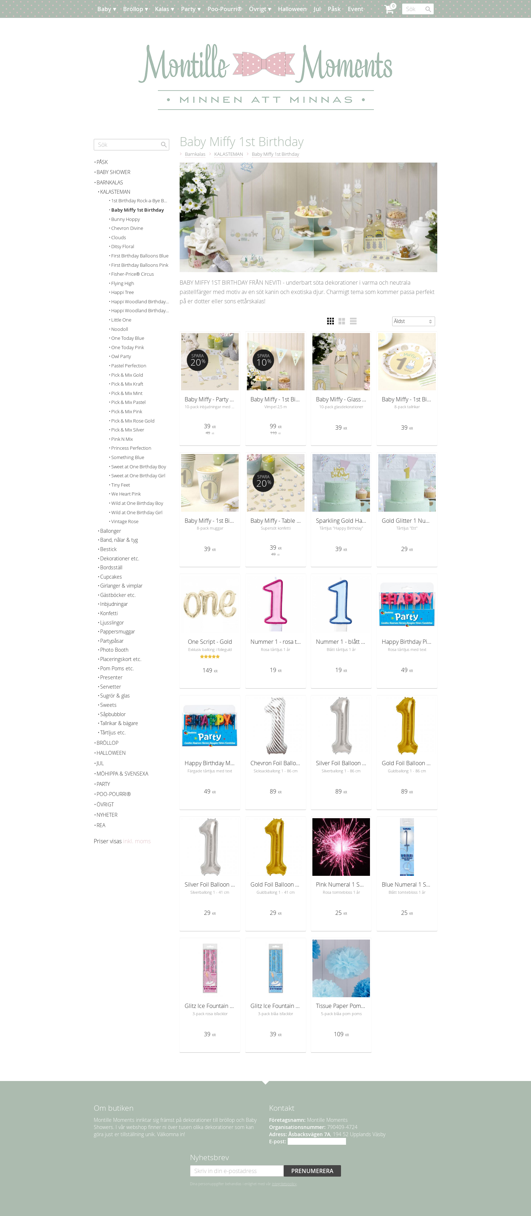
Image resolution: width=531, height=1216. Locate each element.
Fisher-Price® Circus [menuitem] (132, 274)
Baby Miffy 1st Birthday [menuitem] (137, 210)
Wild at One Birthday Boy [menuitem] (137, 503)
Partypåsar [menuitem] (111, 640)
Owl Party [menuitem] (121, 356)
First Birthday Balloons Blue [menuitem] (140, 256)
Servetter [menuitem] (110, 686)
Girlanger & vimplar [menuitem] (121, 585)
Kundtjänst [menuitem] (147, 27)
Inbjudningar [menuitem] (114, 603)
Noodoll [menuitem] (119, 329)
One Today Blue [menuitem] (127, 338)
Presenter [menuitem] (111, 677)
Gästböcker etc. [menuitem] (118, 595)
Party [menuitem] (188, 9)
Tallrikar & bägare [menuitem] (119, 723)
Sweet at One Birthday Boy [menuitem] (138, 467)
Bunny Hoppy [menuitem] (125, 219)
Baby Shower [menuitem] (113, 172)
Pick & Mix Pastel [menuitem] (128, 402)
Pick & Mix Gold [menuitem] (127, 375)
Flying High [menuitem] (122, 283)
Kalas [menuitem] (162, 9)
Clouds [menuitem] (118, 238)
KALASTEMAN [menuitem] (115, 191)
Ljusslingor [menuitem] (112, 622)
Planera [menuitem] (114, 27)
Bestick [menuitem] (108, 549)
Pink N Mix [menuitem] (122, 439)
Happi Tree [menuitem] (122, 292)
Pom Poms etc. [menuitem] (117, 668)
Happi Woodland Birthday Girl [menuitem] (140, 311)
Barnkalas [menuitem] (110, 182)
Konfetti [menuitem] (109, 613)
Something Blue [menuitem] (127, 457)
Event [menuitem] (355, 9)
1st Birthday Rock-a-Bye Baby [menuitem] (140, 201)
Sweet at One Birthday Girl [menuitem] (138, 476)
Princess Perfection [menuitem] (131, 448)
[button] (330, 321)
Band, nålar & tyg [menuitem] (119, 539)
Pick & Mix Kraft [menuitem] (127, 384)
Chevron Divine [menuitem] (127, 228)
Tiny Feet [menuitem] (120, 485)
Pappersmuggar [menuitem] (117, 631)
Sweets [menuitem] (108, 704)
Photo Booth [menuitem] (114, 649)
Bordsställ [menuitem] (111, 567)
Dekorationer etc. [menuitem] (119, 558)
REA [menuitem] (101, 825)
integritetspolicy (284, 1183)
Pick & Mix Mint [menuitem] (126, 393)
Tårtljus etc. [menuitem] (113, 732)
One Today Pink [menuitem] (127, 347)
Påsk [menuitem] (334, 9)
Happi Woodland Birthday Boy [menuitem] (140, 302)
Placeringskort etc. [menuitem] (120, 659)
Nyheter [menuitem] (107, 814)
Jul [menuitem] (317, 9)
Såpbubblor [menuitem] (113, 714)
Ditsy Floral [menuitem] (122, 246)
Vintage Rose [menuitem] (124, 521)
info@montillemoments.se (317, 1141)
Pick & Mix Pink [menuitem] (126, 412)
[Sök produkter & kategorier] (418, 9)
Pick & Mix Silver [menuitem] (127, 430)
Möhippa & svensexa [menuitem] (122, 773)
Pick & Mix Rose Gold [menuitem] (133, 421)
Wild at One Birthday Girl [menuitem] (136, 513)
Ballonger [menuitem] (110, 530)
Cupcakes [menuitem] (111, 576)
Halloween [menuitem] (292, 9)
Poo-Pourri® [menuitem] (225, 9)
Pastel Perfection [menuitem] (128, 366)
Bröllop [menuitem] (133, 9)
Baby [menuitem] (104, 9)
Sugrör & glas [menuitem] (115, 695)
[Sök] (428, 9)
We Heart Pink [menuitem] (126, 494)
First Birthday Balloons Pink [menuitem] (139, 265)
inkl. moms (137, 841)
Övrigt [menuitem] (257, 9)
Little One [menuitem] (121, 320)
